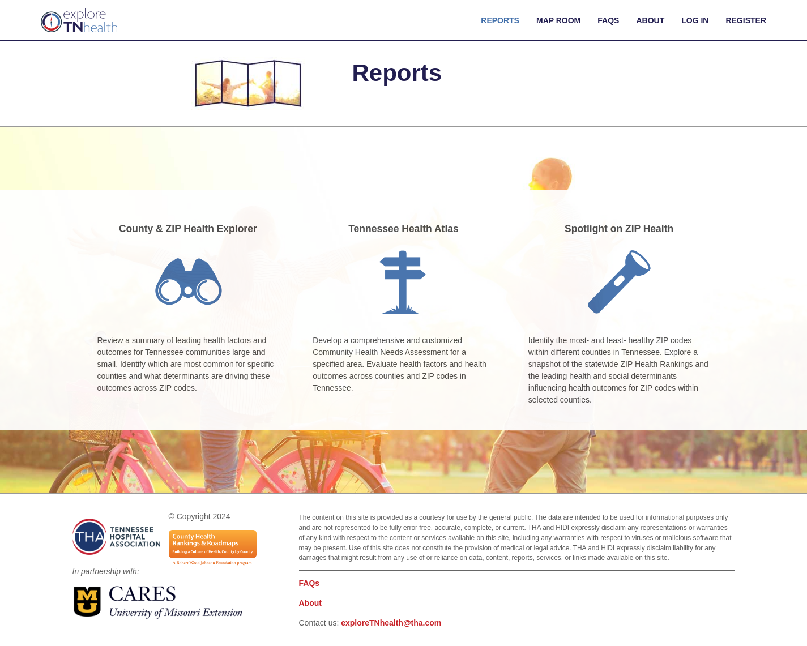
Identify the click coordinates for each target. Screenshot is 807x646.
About (650, 20)
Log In (694, 20)
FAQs (608, 20)
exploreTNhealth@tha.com (391, 622)
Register (745, 20)
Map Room (558, 20)
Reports (500, 20)
